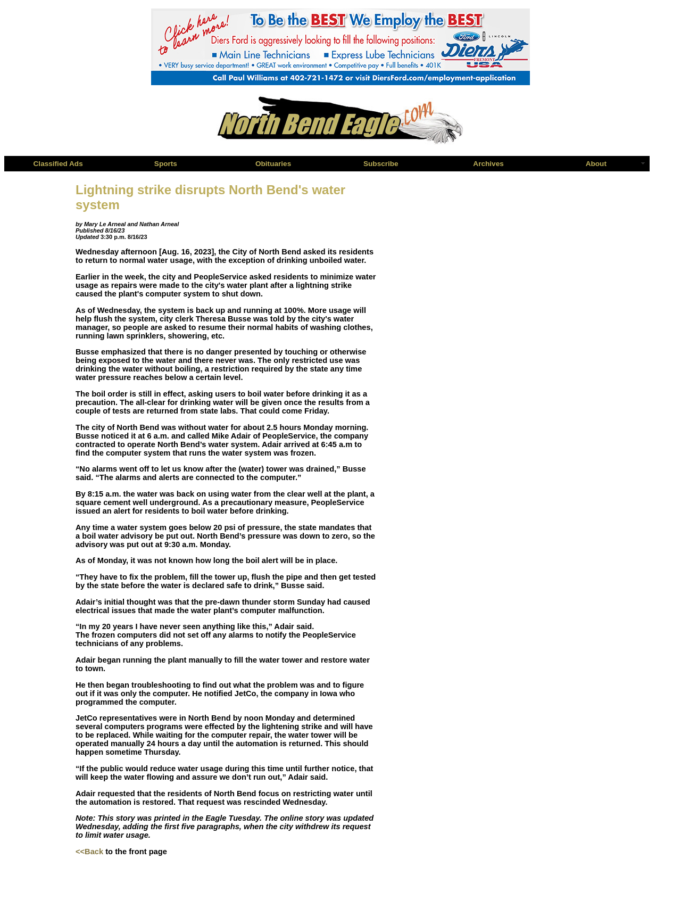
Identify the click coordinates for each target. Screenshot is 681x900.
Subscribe (380, 164)
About (596, 164)
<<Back (89, 851)
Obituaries (273, 164)
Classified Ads (58, 164)
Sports (165, 164)
